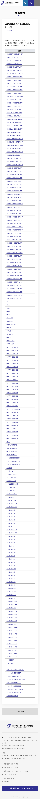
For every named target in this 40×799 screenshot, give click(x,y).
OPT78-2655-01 (12, 396)
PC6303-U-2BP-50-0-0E (15, 689)
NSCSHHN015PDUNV (15, 83)
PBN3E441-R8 (12, 644)
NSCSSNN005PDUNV (14, 256)
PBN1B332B (11, 539)
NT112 (9, 301)
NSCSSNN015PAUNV (14, 266)
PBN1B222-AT (12, 500)
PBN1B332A (11, 536)
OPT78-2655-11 (12, 399)
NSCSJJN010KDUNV (14, 113)
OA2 (8, 308)
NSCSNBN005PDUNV (14, 168)
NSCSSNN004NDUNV (15, 253)
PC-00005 (10, 660)
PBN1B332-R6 (12, 530)
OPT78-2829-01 (12, 419)
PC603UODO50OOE (14, 686)
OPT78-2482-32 (12, 380)
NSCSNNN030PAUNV (14, 220)
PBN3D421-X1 (12, 604)
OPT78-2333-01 (12, 360)
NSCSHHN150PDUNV (15, 99)
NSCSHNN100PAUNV (14, 106)
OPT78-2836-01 (12, 425)
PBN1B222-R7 (12, 507)
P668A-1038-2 (12, 474)
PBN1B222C (11, 513)
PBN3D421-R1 (12, 601)
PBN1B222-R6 (12, 503)
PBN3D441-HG (12, 611)
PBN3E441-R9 (12, 647)
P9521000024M (12, 484)
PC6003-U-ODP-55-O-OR (16, 679)
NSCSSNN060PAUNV (14, 282)
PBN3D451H (11, 624)
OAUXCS (10, 318)
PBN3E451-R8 (12, 657)
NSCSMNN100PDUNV (15, 148)
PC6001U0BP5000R (14, 673)
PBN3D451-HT (12, 618)
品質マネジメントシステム (12, 767)
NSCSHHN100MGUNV (15, 96)
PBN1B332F (11, 556)
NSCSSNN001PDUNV (14, 243)
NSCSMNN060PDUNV (15, 142)
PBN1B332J (11, 559)
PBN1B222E (11, 516)
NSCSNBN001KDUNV (14, 158)
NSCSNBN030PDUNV (14, 178)
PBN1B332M (11, 569)
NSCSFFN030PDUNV (14, 60)
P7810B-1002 (11, 481)
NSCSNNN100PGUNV (15, 230)
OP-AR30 (10, 331)
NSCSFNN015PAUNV (14, 64)
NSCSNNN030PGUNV (15, 227)
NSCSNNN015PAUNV (14, 207)
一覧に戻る (20, 711)
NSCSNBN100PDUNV (14, 181)
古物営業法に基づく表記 (11, 764)
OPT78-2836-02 (12, 429)
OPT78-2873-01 (12, 432)
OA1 (8, 305)
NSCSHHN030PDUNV (15, 90)
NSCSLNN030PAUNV (14, 122)
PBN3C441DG (12, 591)
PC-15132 (10, 663)
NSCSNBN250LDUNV (14, 194)
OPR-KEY (10, 344)
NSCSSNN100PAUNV (14, 288)
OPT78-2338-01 (12, 370)
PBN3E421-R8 (12, 634)
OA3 (8, 311)
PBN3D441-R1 (12, 614)
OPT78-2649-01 (12, 393)
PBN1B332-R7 (12, 533)
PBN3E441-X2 (12, 650)
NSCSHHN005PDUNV (15, 77)
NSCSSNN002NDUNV (15, 249)
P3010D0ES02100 (13, 458)
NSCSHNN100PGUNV (15, 109)
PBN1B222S (11, 526)
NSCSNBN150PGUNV (15, 187)
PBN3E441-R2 (12, 640)
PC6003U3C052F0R (14, 683)
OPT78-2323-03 (12, 357)
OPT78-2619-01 (12, 383)
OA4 (8, 315)
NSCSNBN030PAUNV (14, 174)
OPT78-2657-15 (12, 406)
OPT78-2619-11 (12, 386)
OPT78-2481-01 (12, 376)
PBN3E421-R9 (12, 637)
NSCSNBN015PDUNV (14, 171)
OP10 (9, 337)
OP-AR (9, 328)
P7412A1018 (11, 477)
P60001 (9, 468)
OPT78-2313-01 (12, 350)
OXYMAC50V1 (12, 451)
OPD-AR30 (11, 341)
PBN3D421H (11, 608)
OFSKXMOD (11, 324)
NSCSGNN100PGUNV (15, 73)
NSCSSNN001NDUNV (15, 240)
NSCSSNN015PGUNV (15, 272)
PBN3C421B (11, 582)
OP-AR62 (10, 334)
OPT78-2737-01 (12, 416)
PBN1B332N (11, 572)
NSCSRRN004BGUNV (15, 236)
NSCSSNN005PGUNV (15, 259)
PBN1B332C (11, 546)
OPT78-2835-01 (12, 422)
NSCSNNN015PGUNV (15, 213)
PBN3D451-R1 (12, 621)
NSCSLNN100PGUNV (14, 126)
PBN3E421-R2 (12, 630)
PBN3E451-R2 (12, 653)
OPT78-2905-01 (12, 438)
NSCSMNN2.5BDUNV (14, 155)
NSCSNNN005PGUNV (15, 204)
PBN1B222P (11, 523)
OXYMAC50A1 (12, 445)
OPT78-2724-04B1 (13, 409)
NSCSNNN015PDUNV (15, 210)
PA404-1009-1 (12, 494)
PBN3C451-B (11, 595)
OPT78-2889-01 (12, 435)
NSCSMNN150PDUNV (15, 152)
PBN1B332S (11, 578)
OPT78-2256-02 (12, 347)
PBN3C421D (11, 585)
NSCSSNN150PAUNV (14, 295)
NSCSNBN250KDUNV (14, 191)
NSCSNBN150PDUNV (14, 184)
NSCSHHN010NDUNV (15, 80)
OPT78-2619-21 (12, 389)
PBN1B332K (11, 562)
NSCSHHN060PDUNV (15, 93)
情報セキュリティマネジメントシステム (16, 771)
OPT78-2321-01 (12, 354)
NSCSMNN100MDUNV (15, 145)
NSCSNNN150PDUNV (15, 233)
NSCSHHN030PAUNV (14, 87)
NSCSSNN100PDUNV (14, 292)
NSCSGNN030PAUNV (14, 70)
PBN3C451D (11, 598)
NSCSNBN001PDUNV (14, 161)
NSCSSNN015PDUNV (14, 269)
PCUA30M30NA (12, 696)
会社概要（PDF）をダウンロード (21, 788)
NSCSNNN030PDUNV (15, 223)
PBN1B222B (11, 510)
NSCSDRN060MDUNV (15, 54)
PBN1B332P (11, 575)
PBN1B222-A (11, 497)
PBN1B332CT (12, 549)
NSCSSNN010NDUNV (15, 262)
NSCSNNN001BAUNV (14, 197)
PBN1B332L (11, 565)
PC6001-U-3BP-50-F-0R (15, 670)
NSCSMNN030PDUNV (15, 139)
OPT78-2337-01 (12, 367)
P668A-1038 (11, 471)
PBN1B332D (11, 552)
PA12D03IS (11, 490)
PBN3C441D (11, 588)
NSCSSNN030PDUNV (14, 279)
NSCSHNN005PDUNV (15, 103)
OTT (8, 442)
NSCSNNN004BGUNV (15, 201)
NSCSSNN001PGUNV (15, 246)
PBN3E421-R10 (12, 627)
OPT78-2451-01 (12, 373)
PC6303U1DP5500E (14, 692)
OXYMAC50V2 (12, 455)
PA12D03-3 (11, 487)
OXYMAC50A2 (12, 448)
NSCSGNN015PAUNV (14, 67)
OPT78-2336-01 (12, 363)
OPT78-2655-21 (12, 402)
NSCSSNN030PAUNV (14, 275)
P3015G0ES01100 (13, 464)
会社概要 (6, 781)
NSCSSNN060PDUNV (14, 285)
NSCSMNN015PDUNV (15, 135)
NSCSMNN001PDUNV (15, 132)
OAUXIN (10, 321)
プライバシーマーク (10, 774)
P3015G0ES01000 (13, 461)
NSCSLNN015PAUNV (14, 119)
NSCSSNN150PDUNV (14, 298)
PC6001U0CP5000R (14, 676)
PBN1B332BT (11, 543)
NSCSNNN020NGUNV (15, 217)
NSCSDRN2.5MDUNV (14, 57)
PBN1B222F (11, 520)
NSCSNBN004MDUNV (15, 165)
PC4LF (9, 666)
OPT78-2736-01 (12, 412)
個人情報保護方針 (9, 778)
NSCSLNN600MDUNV (15, 129)
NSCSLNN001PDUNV (14, 116)
